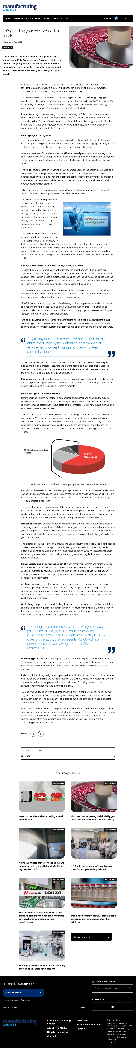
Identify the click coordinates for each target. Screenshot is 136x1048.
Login (125, 18)
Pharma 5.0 (35, 18)
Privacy (81, 1028)
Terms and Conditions (89, 1024)
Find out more (10, 1007)
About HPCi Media (57, 1028)
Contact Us (53, 1036)
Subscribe (110, 18)
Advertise (82, 1020)
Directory (58, 18)
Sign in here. (26, 1000)
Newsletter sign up (57, 1032)
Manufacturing (7, 47)
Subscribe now (82, 937)
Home (8, 18)
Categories (19, 18)
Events (46, 18)
